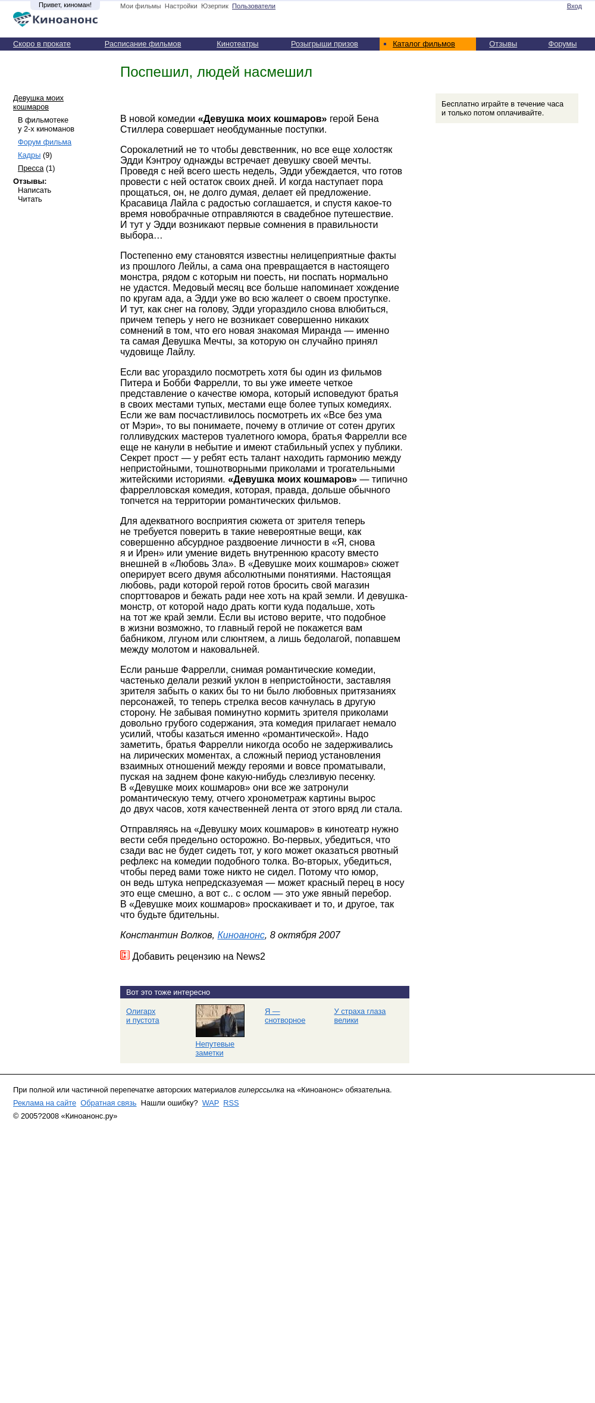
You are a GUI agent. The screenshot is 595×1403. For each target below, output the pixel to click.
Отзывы (503, 43)
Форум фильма (44, 141)
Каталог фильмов (424, 43)
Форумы (562, 43)
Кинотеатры (237, 43)
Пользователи (253, 6)
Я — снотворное (285, 1016)
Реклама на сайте (44, 1102)
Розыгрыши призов (324, 43)
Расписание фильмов (143, 43)
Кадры (29, 155)
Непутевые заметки (215, 1048)
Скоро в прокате (42, 43)
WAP (210, 1102)
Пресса (30, 168)
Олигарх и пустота (142, 1016)
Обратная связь (108, 1102)
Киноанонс (240, 935)
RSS (231, 1102)
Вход (574, 6)
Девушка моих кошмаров (38, 102)
